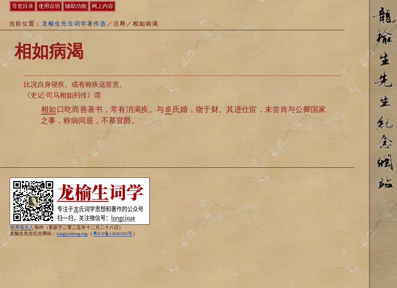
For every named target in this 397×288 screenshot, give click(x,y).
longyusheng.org (72, 233)
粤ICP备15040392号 (112, 233)
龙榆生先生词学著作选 (74, 24)
